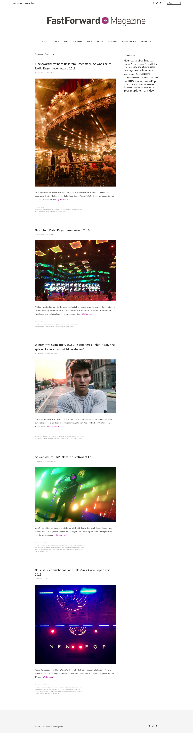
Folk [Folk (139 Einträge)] (125, 67)
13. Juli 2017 (38, 578)
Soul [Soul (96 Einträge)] (146, 87)
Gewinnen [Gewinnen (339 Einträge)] (138, 66)
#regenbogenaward (48, 209)
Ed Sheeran (61, 688)
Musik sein (50, 438)
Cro (56, 436)
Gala (62, 324)
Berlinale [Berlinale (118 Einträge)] (150, 61)
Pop (55, 438)
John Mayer (75, 688)
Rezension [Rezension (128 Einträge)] (150, 85)
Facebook (153, 3)
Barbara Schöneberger (69, 544)
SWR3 (54, 549)
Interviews (77, 41)
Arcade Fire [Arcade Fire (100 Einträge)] (135, 61)
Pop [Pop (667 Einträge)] (153, 81)
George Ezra (68, 688)
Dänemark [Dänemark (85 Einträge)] (127, 64)
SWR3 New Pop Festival (63, 438)
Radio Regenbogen (77, 209)
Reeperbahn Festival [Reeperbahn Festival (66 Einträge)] (132, 85)
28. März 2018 (39, 72)
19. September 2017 (40, 461)
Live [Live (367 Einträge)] (152, 77)
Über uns (145, 41)
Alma (68, 686)
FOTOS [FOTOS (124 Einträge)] (129, 67)
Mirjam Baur (50, 234)
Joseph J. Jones (42, 546)
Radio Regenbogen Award (42, 211)
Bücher (100, 41)
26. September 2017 (40, 353)
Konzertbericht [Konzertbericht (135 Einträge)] (129, 77)
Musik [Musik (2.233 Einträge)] (131, 81)
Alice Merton (62, 686)
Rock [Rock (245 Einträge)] (126, 87)
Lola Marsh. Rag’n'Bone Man (51, 690)
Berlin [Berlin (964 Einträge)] (143, 60)
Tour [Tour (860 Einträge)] (126, 90)
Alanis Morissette (53, 686)
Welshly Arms (53, 211)
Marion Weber (50, 72)
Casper (53, 436)
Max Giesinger (39, 438)
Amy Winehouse (74, 686)
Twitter (157, 3)
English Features (129, 41)
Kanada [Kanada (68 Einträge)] (133, 74)
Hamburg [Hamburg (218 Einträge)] (128, 70)
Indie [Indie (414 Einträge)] (141, 70)
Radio (82, 546)
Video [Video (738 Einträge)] (150, 90)
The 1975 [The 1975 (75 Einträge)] (151, 87)
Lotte (59, 546)
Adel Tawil (45, 544)
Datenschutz (30, 3)
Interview (67, 436)
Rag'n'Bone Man (46, 549)
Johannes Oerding (66, 209)
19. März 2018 (39, 234)
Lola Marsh (54, 546)
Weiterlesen (64, 199)
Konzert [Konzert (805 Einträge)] (145, 74)
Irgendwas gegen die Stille (77, 436)
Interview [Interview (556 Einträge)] (150, 70)
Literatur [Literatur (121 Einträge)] (146, 77)
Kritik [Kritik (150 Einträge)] (137, 77)
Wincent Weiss (61, 211)
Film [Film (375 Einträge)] (154, 63)
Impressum (17, 3)
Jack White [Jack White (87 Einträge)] (127, 74)
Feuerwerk (61, 436)
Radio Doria (38, 549)
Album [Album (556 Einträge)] (127, 60)
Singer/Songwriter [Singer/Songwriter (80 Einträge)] (139, 87)
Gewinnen (112, 41)
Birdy (48, 688)
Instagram (160, 3)
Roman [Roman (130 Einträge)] (130, 87)
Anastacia (51, 544)
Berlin (89, 41)
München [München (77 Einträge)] (148, 81)
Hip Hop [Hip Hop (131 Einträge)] (135, 70)
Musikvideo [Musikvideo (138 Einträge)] (141, 81)
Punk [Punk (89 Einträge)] (125, 85)
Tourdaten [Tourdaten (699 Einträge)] (136, 90)
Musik (44, 41)
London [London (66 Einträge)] (156, 77)
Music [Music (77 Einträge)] (125, 81)
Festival (78, 544)
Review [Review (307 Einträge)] (142, 84)
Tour (72, 438)
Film (66, 41)
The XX (72, 549)
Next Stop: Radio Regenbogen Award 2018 (62, 230)
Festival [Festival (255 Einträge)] (148, 64)
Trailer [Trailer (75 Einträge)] (145, 91)
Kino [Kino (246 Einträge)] (138, 74)
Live (55, 41)
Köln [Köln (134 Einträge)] (141, 77)
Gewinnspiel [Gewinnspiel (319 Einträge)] (149, 66)
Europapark (57, 209)
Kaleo (49, 546)
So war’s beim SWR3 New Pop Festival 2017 (63, 457)
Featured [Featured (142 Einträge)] (140, 64)
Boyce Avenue (46, 436)
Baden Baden (58, 544)
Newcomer (77, 546)
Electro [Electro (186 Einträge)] (134, 64)
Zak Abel (45, 551)
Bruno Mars (53, 688)
